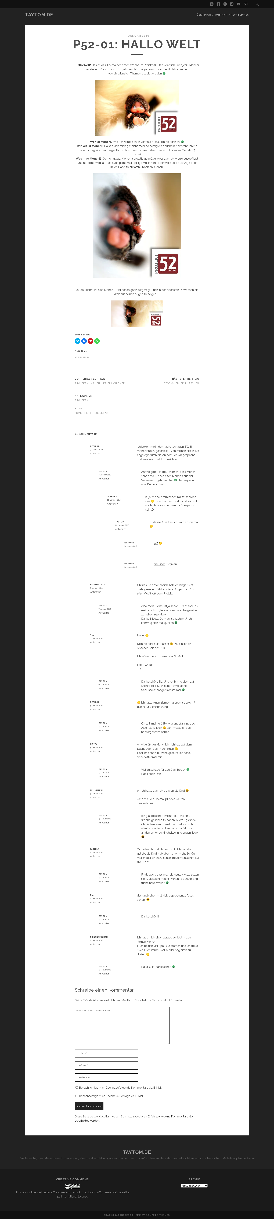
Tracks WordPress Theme (122, 1215)
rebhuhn (95, 446)
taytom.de (39, 14)
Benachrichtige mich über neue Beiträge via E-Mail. (111, 1096)
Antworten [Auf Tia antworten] (95, 642)
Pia (92, 895)
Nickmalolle (97, 585)
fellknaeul (96, 790)
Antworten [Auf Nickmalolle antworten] (95, 592)
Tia (92, 635)
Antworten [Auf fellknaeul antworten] (95, 797)
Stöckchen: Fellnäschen (181, 383)
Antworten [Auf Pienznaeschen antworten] (95, 944)
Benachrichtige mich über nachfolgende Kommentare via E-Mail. (120, 1087)
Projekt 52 (82, 400)
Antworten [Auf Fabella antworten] (95, 856)
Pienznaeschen (99, 937)
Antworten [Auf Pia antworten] (95, 902)
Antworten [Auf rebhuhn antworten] (95, 453)
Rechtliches (240, 14)
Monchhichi (83, 413)
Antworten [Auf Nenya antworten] (95, 751)
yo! (156, 543)
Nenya (93, 744)
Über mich (204, 14)
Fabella (94, 849)
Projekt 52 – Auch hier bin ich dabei (100, 383)
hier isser (159, 564)
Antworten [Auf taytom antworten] (104, 478)
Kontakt (220, 14)
